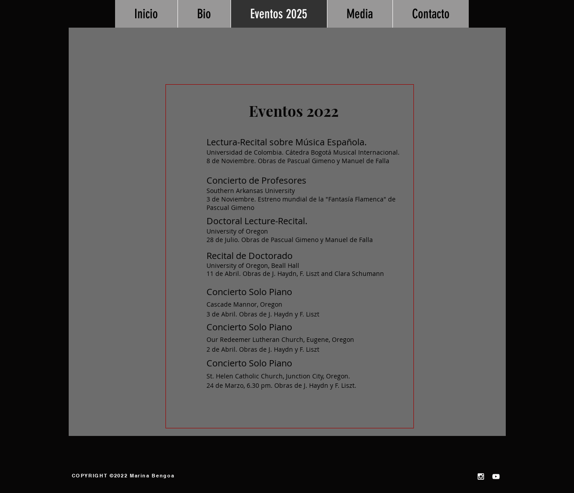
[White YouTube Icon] (495, 476)
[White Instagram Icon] (480, 476)
